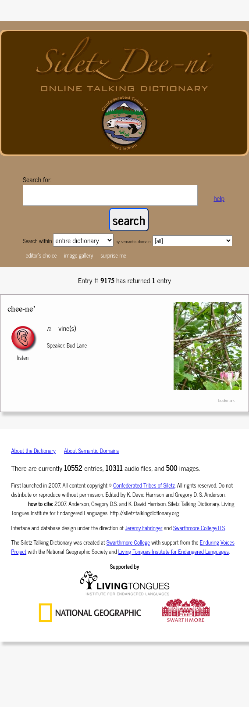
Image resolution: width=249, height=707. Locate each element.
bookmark (226, 400)
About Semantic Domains (91, 450)
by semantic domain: (133, 241)
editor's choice (41, 255)
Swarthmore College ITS (199, 527)
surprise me (113, 255)
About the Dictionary (33, 450)
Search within (38, 240)
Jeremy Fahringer (144, 527)
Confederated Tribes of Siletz (144, 485)
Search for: (37, 179)
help (218, 198)
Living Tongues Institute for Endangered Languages (173, 551)
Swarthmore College (128, 542)
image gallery (78, 255)
